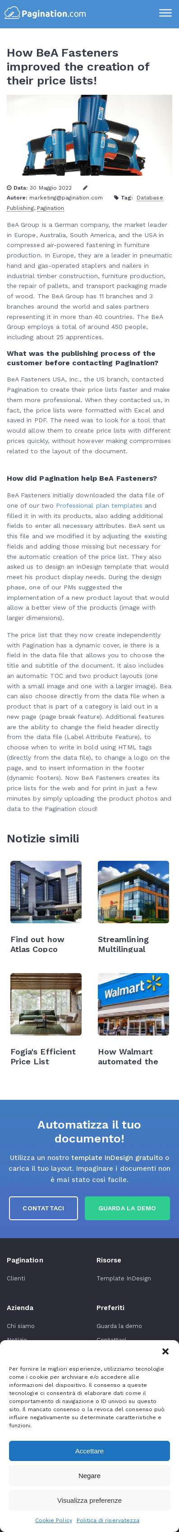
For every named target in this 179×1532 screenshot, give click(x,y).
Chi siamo (21, 1326)
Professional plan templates (99, 505)
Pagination (50, 208)
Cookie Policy (53, 1520)
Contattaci (43, 1208)
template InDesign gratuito (116, 1158)
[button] (165, 1351)
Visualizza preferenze (89, 1500)
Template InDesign (123, 1278)
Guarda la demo (119, 1326)
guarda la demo (127, 1208)
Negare (89, 1475)
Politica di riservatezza (108, 1520)
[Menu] (165, 14)
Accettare (89, 1451)
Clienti (16, 1278)
